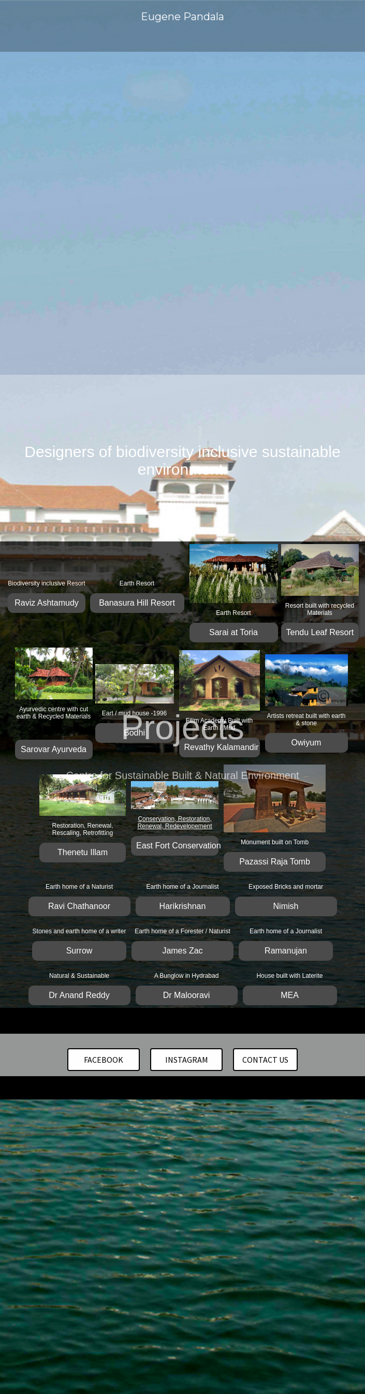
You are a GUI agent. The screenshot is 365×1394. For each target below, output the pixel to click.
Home (63, 443)
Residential (147, 443)
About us (228, 460)
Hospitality (101, 443)
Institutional (195, 443)
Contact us (185, 460)
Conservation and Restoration (104, 460)
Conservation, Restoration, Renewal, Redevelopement (174, 822)
